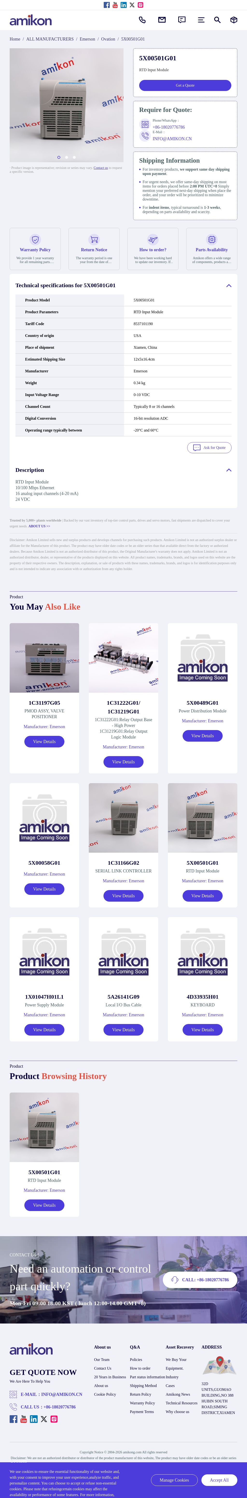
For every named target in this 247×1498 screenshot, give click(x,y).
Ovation (108, 39)
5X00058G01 (44, 861)
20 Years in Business (110, 1375)
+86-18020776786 (60, 1405)
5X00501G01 (203, 861)
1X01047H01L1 (44, 995)
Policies (136, 1358)
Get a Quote (185, 85)
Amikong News (178, 1393)
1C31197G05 (44, 701)
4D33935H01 (203, 995)
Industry (172, 1375)
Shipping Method (143, 1384)
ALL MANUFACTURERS (50, 39)
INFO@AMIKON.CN (61, 1392)
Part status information (147, 1375)
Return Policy (140, 1393)
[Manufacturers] (233, 19)
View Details (44, 740)
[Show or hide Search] (217, 20)
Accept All (219, 1480)
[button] (58, 157)
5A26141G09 (123, 995)
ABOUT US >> (39, 524)
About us (101, 1384)
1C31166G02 (123, 861)
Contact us (101, 168)
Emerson (87, 39)
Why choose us (177, 1410)
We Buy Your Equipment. (176, 1362)
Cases (170, 1384)
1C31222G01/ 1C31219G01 (123, 705)
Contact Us (102, 1367)
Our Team (102, 1358)
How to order (140, 1367)
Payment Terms (142, 1410)
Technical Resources (182, 1401)
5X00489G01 (203, 701)
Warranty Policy (142, 1401)
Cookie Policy (105, 1393)
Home (15, 39)
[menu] (201, 19)
